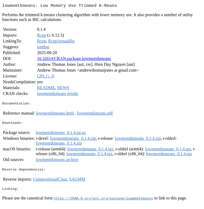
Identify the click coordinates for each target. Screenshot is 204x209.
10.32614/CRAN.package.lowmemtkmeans (74, 59)
